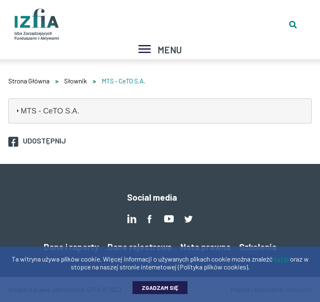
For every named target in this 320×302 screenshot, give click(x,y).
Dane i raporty (71, 247)
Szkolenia (258, 247)
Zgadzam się (160, 290)
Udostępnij (44, 140)
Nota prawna (205, 247)
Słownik (75, 81)
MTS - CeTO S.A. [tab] (47, 111)
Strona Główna (29, 81)
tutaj (281, 262)
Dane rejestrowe (140, 247)
